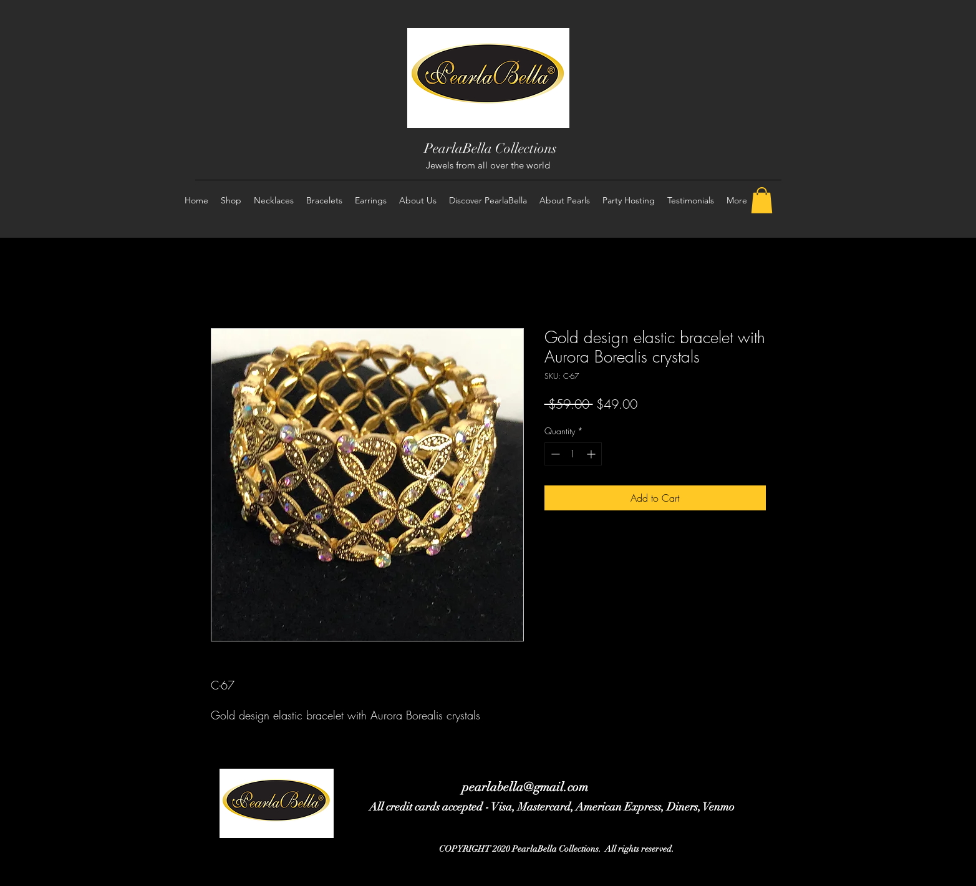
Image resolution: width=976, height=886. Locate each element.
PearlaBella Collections (490, 148)
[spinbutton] (573, 454)
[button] (762, 200)
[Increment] (592, 454)
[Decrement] (554, 454)
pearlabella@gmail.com (525, 787)
